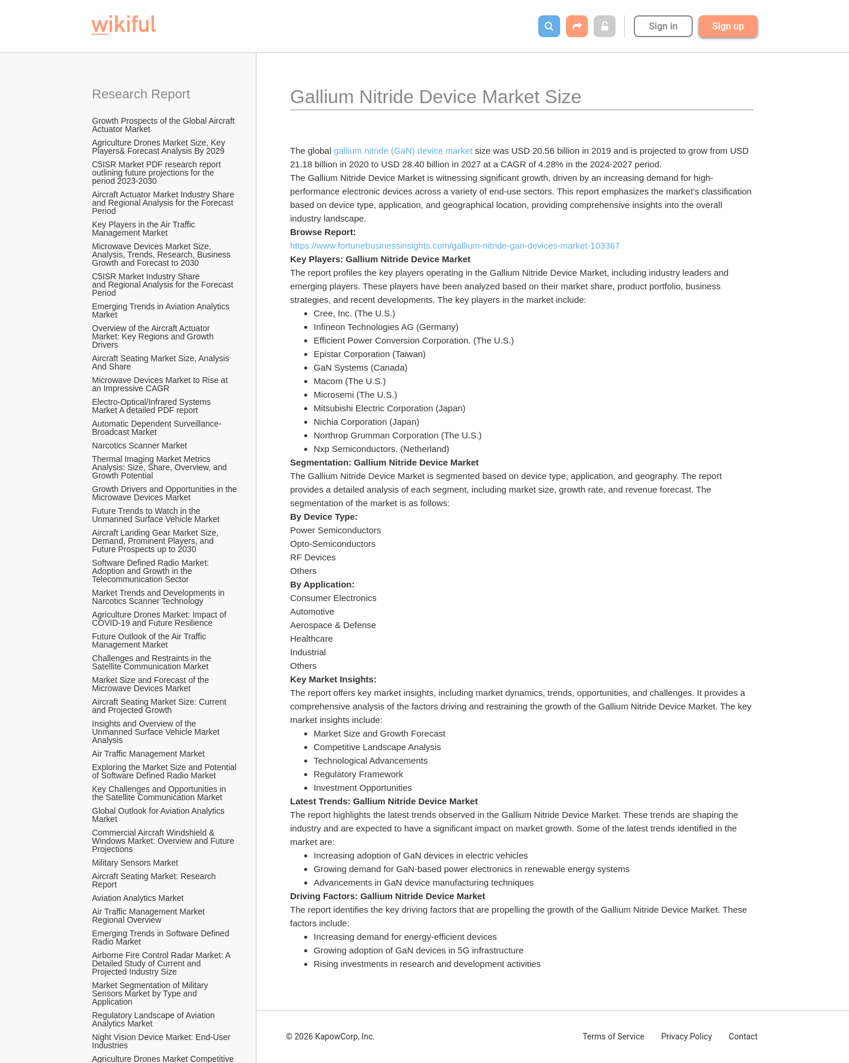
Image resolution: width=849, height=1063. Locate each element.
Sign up (728, 26)
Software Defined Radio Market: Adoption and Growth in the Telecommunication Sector (151, 571)
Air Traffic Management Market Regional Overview (149, 916)
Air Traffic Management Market (149, 753)
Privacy (686, 1036)
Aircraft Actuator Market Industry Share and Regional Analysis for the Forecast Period (164, 203)
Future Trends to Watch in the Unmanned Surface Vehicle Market (155, 515)
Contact (743, 1036)
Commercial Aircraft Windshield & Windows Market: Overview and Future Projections (164, 841)
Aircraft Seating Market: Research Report (155, 880)
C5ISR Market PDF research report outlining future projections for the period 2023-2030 (157, 173)
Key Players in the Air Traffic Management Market (145, 228)
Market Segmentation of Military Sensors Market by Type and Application (151, 993)
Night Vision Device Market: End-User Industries (162, 1041)
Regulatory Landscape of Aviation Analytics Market (154, 1019)
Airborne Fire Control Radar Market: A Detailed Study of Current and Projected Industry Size (162, 963)
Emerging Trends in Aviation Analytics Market (162, 310)
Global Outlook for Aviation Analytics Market (159, 815)
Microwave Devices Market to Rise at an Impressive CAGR (161, 384)
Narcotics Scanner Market (139, 445)
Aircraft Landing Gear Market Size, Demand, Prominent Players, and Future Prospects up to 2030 (156, 541)
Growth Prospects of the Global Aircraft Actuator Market (164, 125)
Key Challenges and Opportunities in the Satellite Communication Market (160, 793)
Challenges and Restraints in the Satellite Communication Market (152, 662)
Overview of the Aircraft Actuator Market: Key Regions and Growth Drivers (154, 336)
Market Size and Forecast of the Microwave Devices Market (151, 684)
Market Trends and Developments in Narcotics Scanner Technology (159, 597)
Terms (613, 1036)
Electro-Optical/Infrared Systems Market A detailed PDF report (152, 406)
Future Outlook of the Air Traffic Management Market (150, 640)
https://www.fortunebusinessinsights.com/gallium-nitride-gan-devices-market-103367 (455, 245)
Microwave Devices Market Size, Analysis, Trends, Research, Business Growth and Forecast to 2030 (162, 255)
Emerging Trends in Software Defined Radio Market (162, 937)
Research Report (141, 94)
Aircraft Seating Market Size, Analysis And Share (161, 362)
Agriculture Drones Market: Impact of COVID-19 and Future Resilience (160, 619)
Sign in (663, 26)
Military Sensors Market (135, 862)
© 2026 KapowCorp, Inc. (330, 1036)
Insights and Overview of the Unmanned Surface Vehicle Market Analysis (156, 732)
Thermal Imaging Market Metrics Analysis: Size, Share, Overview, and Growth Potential (160, 467)
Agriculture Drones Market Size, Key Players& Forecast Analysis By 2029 (160, 147)
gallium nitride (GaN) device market (403, 151)
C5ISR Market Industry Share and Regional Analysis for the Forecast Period (164, 285)
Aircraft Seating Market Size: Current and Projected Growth (160, 706)
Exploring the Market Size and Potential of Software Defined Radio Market (165, 771)
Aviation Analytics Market (137, 898)
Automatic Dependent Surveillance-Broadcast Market (156, 428)
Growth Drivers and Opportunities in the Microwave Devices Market (165, 493)
